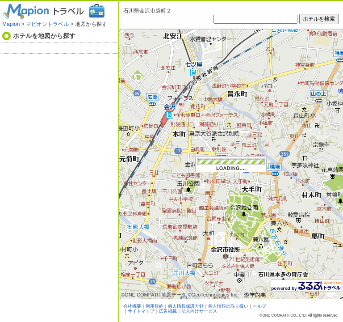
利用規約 (154, 306)
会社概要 (132, 306)
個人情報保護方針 (186, 306)
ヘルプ (259, 306)
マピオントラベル (47, 24)
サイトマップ (141, 311)
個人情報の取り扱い (228, 306)
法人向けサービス (199, 311)
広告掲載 (168, 311)
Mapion (11, 24)
